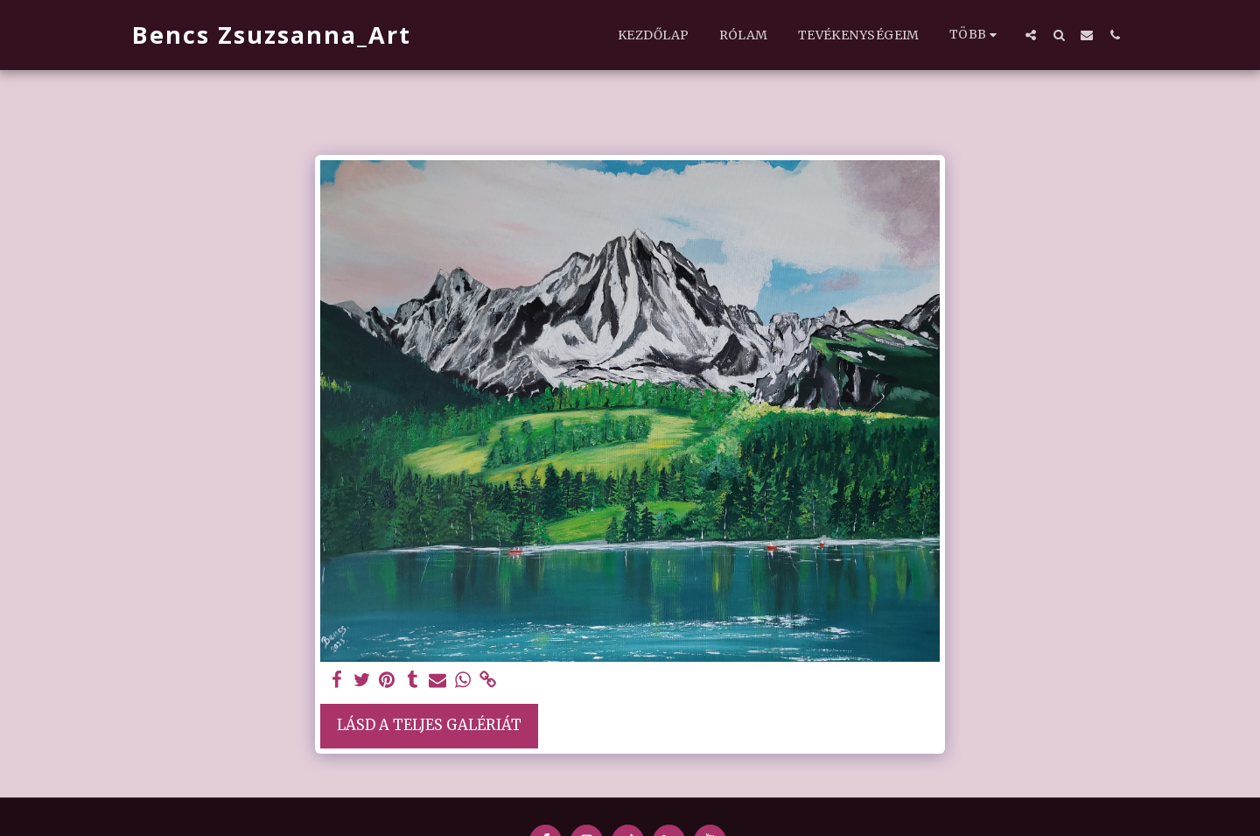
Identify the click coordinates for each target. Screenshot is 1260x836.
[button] (1031, 34)
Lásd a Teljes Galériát (429, 725)
